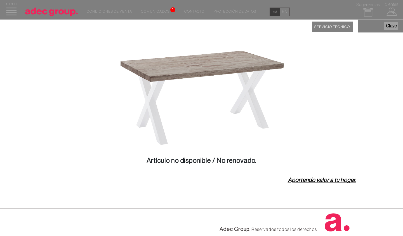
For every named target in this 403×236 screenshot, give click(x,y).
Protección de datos (234, 11)
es (274, 12)
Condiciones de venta (109, 11)
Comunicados (158, 10)
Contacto (194, 11)
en (284, 12)
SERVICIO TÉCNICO (332, 27)
